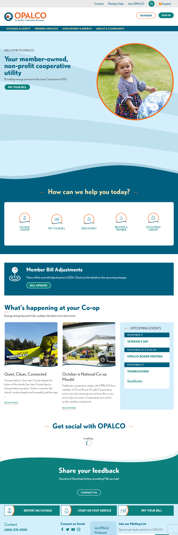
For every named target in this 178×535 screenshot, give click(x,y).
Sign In (166, 15)
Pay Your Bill (151, 510)
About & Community (110, 28)
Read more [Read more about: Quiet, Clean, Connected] (11, 402)
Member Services (46, 28)
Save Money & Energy (77, 28)
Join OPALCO (136, 3)
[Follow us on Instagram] (78, 530)
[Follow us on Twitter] (67, 530)
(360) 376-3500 (15, 529)
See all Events (134, 380)
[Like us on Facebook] (62, 530)
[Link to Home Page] (25, 17)
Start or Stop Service (94, 510)
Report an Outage (38, 510)
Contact (99, 3)
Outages (146, 15)
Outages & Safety (18, 28)
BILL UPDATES (38, 285)
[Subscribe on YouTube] (73, 530)
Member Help (116, 3)
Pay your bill (17, 87)
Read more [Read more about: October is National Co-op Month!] (69, 408)
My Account (100, 532)
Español (166, 3)
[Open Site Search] (152, 4)
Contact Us (89, 492)
